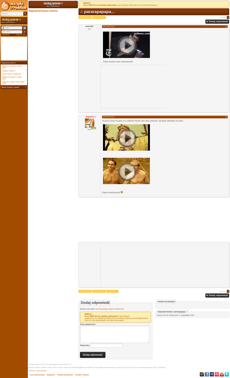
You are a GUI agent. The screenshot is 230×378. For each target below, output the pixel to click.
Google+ (202, 374)
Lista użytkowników (37, 375)
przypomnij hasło (21, 34)
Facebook (207, 374)
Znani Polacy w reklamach (11, 74)
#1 (226, 26)
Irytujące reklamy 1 (9, 71)
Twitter (227, 374)
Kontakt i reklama (82, 375)
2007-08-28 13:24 (108, 26)
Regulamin (51, 375)
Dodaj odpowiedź (218, 21)
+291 (93, 128)
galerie (13, 63)
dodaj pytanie (53, 4)
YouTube (222, 374)
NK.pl (212, 374)
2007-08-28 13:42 (108, 117)
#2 (226, 117)
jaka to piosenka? (99, 17)
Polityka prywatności (65, 375)
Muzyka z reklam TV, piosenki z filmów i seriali (14, 5)
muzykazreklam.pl (85, 17)
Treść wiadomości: (88, 324)
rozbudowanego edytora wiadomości (109, 309)
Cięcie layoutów (41, 371)
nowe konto (5, 34)
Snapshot (90, 117)
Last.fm (217, 374)
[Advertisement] (125, 86)
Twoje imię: (84, 345)
